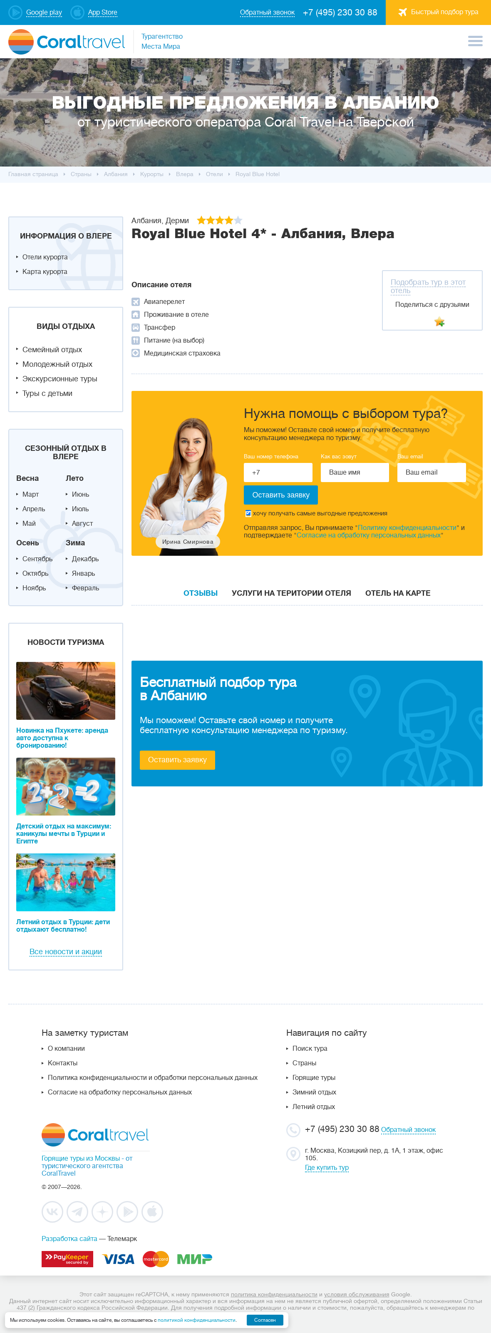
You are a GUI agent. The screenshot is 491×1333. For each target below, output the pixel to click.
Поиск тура (310, 1048)
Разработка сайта (69, 1239)
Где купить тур (327, 1167)
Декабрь (85, 559)
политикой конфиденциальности (197, 1320)
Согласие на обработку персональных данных (369, 535)
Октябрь (35, 573)
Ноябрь (34, 588)
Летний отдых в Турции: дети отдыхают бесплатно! (63, 925)
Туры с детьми (47, 393)
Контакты (62, 1063)
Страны (304, 1063)
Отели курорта (45, 257)
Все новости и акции (66, 952)
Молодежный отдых (57, 364)
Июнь (80, 494)
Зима (75, 543)
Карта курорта (44, 272)
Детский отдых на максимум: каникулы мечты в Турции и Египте (63, 834)
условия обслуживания (356, 1294)
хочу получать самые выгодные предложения (316, 513)
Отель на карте (398, 593)
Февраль (85, 588)
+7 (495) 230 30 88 (340, 12)
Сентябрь (37, 559)
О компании (66, 1048)
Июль (80, 509)
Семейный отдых (52, 350)
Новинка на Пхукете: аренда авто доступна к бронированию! (62, 738)
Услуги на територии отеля (291, 593)
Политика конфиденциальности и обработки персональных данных (153, 1078)
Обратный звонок (408, 1130)
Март (30, 494)
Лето (75, 478)
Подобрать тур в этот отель (428, 286)
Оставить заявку (177, 760)
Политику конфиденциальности (407, 528)
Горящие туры (314, 1078)
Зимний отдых (314, 1092)
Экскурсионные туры (59, 379)
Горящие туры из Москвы (81, 1158)
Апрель (33, 509)
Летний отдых (314, 1107)
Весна (27, 478)
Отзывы (201, 593)
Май (29, 523)
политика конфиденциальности (274, 1294)
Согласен (265, 1320)
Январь (83, 573)
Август (82, 523)
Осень (27, 543)
